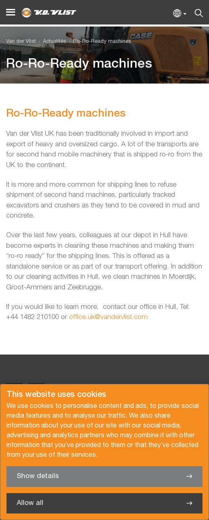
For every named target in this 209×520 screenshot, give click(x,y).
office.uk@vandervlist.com (108, 317)
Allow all (30, 503)
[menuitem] (51, 42)
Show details (38, 476)
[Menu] (10, 12)
